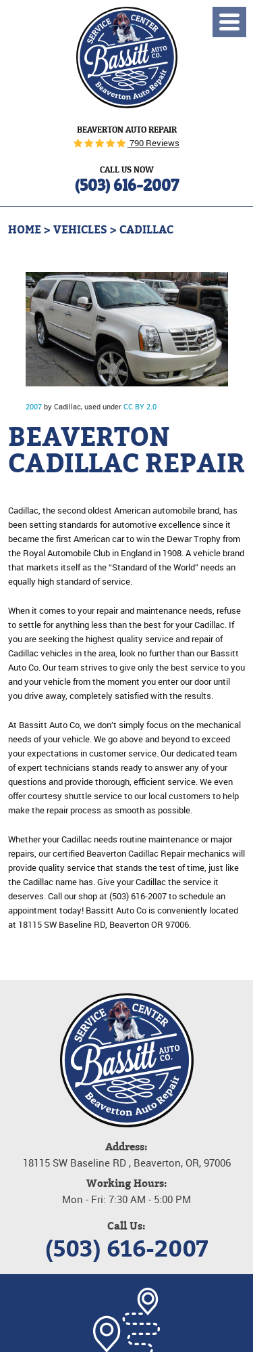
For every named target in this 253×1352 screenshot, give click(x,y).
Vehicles (80, 229)
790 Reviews (153, 143)
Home (24, 229)
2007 (34, 406)
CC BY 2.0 (140, 406)
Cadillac (146, 229)
